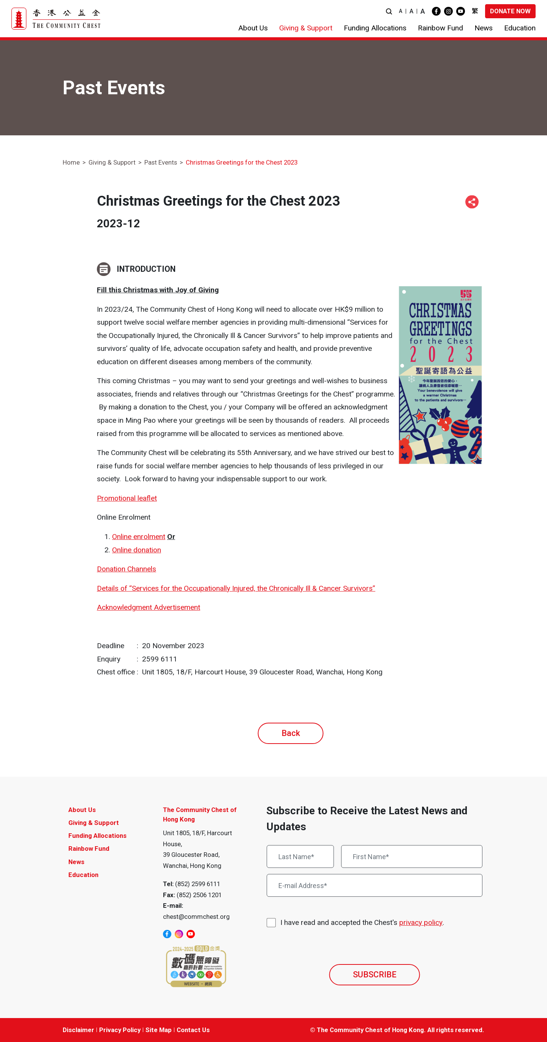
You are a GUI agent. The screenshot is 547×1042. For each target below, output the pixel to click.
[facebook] (436, 11)
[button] (389, 11)
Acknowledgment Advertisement (148, 607)
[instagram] (448, 11)
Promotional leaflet (127, 498)
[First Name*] (411, 856)
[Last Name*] (300, 856)
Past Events (160, 162)
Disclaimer (78, 1030)
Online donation (136, 550)
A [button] (400, 11)
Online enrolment (138, 536)
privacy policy (421, 922)
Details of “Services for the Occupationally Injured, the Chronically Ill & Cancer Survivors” (236, 588)
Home (71, 162)
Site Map (158, 1030)
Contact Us (193, 1030)
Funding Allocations (97, 835)
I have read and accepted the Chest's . (362, 922)
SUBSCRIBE (375, 974)
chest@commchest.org (196, 916)
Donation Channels (126, 569)
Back (290, 733)
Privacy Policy (120, 1030)
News (76, 862)
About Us (82, 810)
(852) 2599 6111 (197, 884)
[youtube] (460, 11)
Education (83, 875)
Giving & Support (112, 162)
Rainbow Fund (88, 848)
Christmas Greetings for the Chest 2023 (241, 162)
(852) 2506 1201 (199, 895)
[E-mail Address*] (374, 885)
